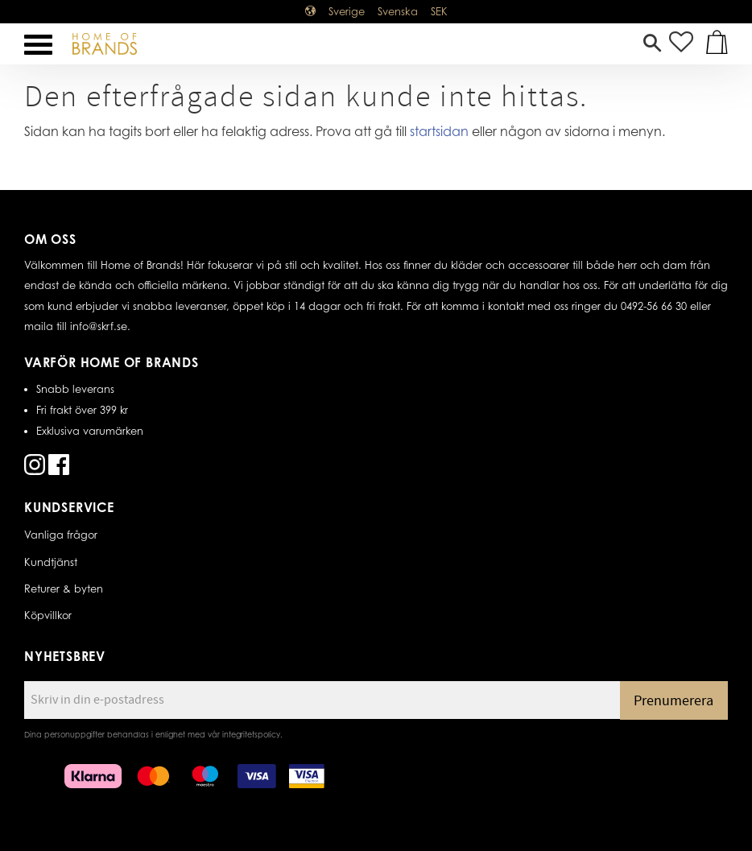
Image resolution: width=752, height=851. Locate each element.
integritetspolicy (251, 734)
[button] (38, 45)
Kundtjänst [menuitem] (50, 562)
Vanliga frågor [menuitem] (60, 534)
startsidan (439, 131)
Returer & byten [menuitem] (63, 588)
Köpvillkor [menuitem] (48, 615)
